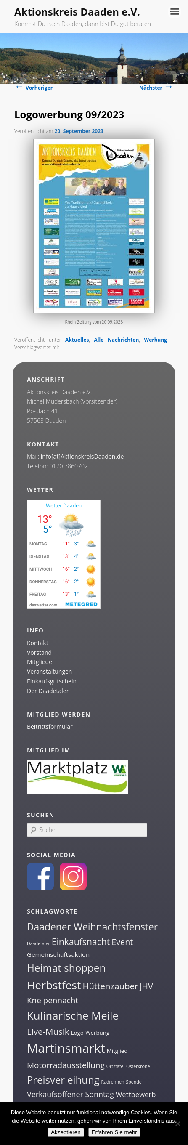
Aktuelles (77, 339)
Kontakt (37, 643)
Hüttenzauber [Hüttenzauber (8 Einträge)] (110, 986)
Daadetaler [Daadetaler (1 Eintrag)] (38, 943)
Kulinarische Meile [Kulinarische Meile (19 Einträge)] (73, 1015)
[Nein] (177, 1123)
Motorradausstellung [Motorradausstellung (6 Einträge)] (66, 1065)
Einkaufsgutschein (52, 681)
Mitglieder (41, 662)
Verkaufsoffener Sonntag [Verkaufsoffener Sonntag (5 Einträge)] (70, 1094)
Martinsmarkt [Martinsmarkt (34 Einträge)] (66, 1048)
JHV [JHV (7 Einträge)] (146, 986)
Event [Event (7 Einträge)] (122, 942)
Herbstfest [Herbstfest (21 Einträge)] (54, 985)
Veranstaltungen (49, 671)
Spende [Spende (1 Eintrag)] (133, 1082)
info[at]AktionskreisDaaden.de (82, 456)
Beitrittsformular (50, 727)
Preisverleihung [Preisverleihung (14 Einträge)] (63, 1080)
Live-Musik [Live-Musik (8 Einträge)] (48, 1031)
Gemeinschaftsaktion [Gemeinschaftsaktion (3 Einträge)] (58, 954)
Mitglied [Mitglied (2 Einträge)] (117, 1051)
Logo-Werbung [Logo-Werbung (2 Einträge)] (90, 1032)
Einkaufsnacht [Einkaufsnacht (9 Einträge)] (81, 941)
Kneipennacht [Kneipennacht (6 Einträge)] (52, 1000)
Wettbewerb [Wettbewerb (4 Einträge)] (136, 1094)
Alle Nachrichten (116, 339)
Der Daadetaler (48, 691)
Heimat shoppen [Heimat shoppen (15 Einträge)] (66, 968)
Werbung (155, 339)
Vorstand (39, 652)
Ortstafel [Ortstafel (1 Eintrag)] (115, 1066)
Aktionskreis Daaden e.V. (77, 12)
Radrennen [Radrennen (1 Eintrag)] (112, 1082)
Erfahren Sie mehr (114, 1132)
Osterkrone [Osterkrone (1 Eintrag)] (138, 1066)
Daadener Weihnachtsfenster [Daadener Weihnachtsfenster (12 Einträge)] (92, 926)
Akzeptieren (65, 1132)
